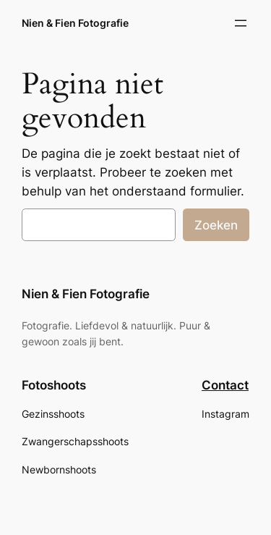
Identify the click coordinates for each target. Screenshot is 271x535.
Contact (225, 385)
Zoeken (216, 225)
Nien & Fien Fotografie (75, 23)
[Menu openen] (240, 23)
